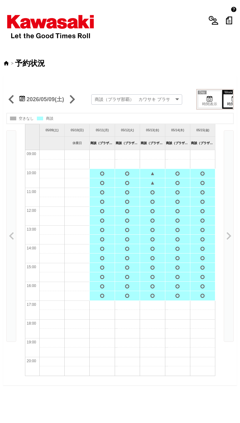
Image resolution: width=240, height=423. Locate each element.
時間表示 (207, 83)
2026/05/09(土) (41, 84)
